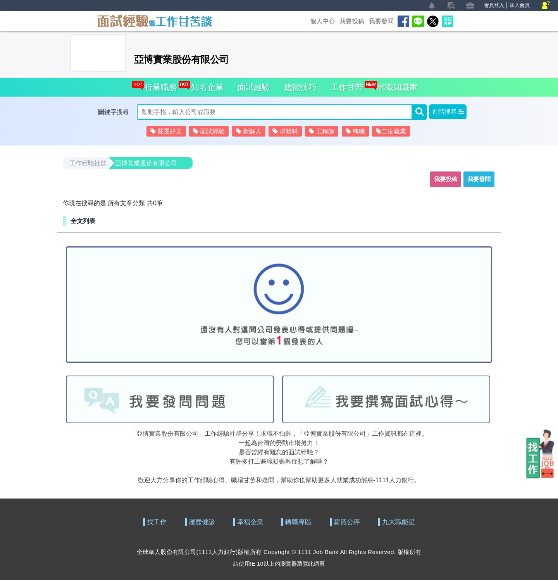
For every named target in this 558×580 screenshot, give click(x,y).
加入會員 (520, 5)
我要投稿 (351, 21)
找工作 (157, 522)
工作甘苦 (347, 87)
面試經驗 (254, 87)
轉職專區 (298, 522)
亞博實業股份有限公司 (146, 163)
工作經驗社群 (88, 163)
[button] (448, 111)
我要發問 (381, 21)
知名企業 (205, 85)
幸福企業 (250, 522)
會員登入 (494, 5)
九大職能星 (398, 522)
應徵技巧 (300, 87)
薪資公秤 (347, 522)
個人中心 (322, 21)
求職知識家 (395, 85)
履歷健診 (202, 522)
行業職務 (158, 85)
